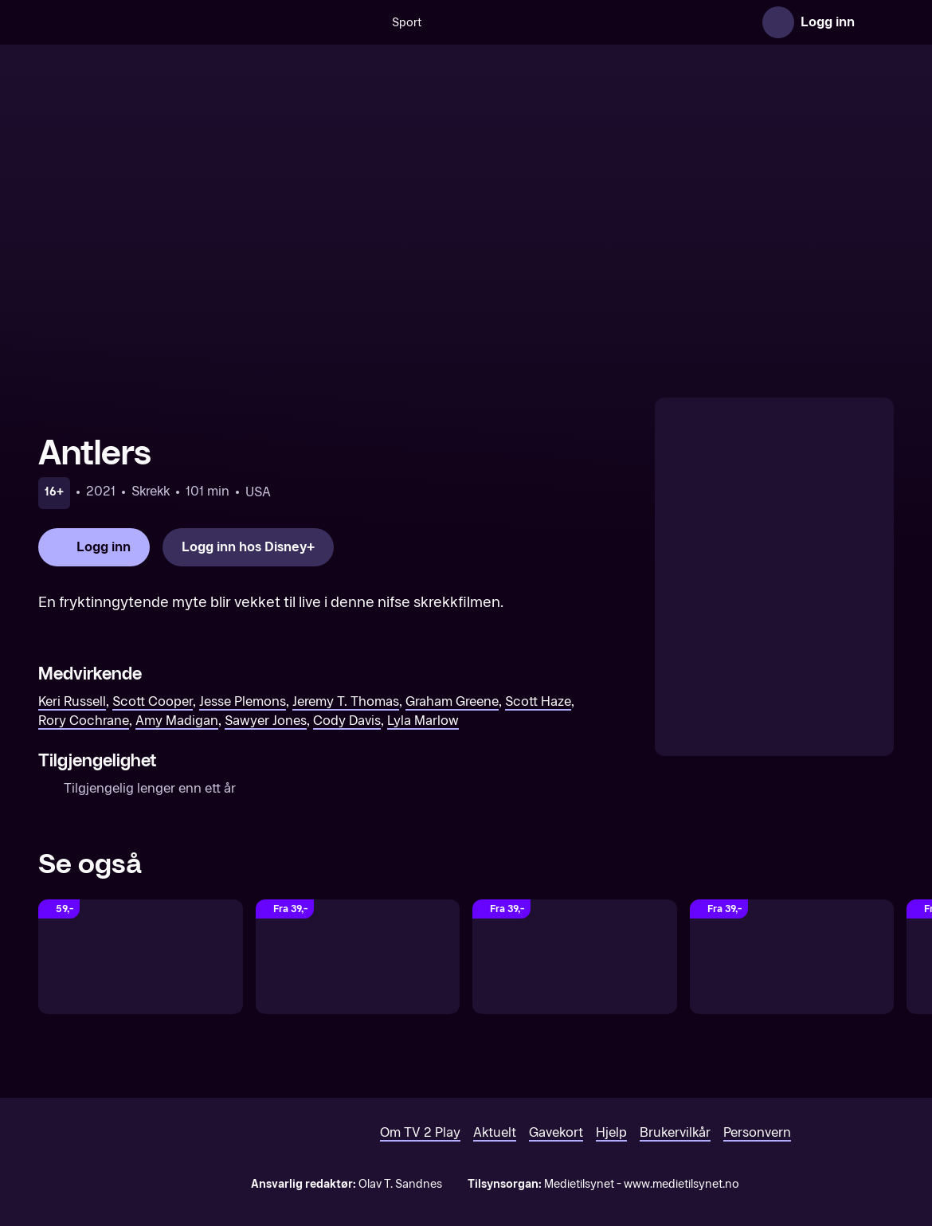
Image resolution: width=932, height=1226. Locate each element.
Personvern (757, 1132)
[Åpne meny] (878, 22)
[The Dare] (792, 956)
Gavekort (556, 1132)
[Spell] (358, 956)
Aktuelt (494, 1132)
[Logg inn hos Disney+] (248, 547)
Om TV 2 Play (420, 1132)
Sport (355, 22)
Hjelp (611, 1132)
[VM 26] (515, 22)
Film (671, 22)
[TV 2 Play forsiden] (157, 22)
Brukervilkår (675, 1132)
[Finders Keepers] (574, 956)
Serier (723, 22)
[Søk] (311, 22)
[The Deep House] (140, 956)
